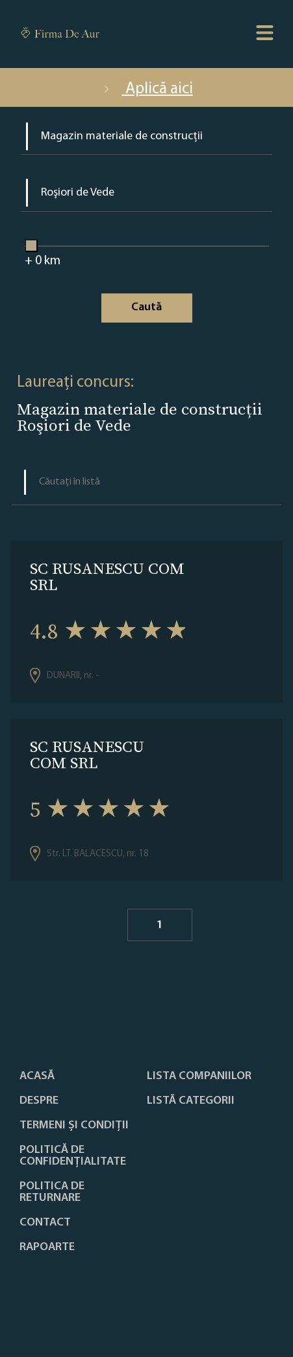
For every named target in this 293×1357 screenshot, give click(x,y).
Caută (146, 307)
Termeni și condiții (74, 1126)
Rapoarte (47, 1247)
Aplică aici (147, 89)
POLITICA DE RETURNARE (51, 1192)
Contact (45, 1223)
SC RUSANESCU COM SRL (107, 576)
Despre (38, 1101)
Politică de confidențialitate (72, 1156)
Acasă (37, 1076)
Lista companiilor (199, 1076)
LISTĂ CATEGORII (191, 1101)
